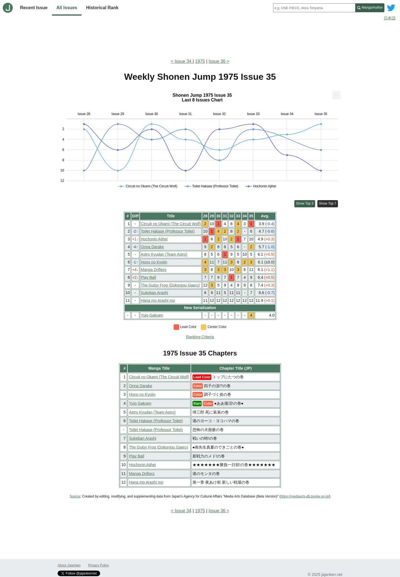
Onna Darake (152, 247)
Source (75, 496)
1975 (200, 61)
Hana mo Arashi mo (158, 300)
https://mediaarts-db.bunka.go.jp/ (305, 496)
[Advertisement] (200, 38)
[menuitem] (336, 95)
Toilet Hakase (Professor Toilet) (167, 231)
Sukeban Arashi (154, 292)
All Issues (66, 7)
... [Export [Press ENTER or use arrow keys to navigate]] (336, 93)
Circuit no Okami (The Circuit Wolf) (171, 224)
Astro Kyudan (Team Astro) (164, 254)
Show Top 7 (328, 203)
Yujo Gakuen (152, 315)
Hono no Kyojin (154, 262)
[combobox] (314, 7)
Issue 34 (184, 61)
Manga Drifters (153, 269)
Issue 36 (217, 61)
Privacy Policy (98, 565)
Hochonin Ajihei (154, 239)
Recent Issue (34, 7)
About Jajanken (69, 565)
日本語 (390, 18)
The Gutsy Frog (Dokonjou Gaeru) (170, 285)
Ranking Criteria (200, 337)
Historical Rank (102, 7)
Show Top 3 (304, 203)
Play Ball (148, 277)
